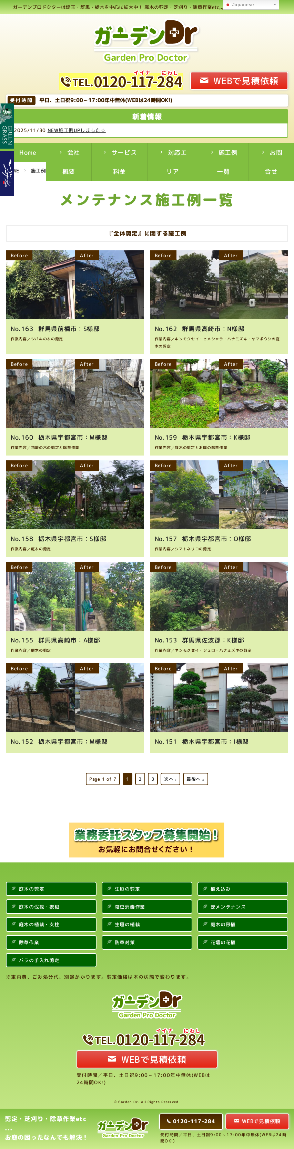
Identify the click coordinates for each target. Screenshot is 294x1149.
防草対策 (125, 941)
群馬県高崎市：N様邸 (200, 328)
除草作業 (29, 941)
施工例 (38, 170)
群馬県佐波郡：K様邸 (200, 639)
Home (28, 152)
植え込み (221, 888)
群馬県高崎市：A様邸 (56, 639)
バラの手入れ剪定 (39, 959)
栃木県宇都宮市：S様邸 (59, 538)
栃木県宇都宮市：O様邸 (203, 538)
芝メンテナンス (228, 905)
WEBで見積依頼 (245, 80)
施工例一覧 (227, 162)
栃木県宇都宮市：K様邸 (203, 436)
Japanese (239, 5)
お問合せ (273, 162)
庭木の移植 (223, 923)
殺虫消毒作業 (130, 905)
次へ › (170, 778)
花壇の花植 (223, 941)
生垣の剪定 (127, 888)
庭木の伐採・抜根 (39, 905)
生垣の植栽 (127, 923)
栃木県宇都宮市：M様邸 (59, 436)
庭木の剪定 (31, 888)
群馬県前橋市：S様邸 (55, 328)
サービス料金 (124, 162)
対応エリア (176, 162)
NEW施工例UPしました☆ (82, 130)
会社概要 (71, 162)
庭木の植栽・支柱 (39, 923)
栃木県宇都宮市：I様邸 (202, 740)
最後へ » (195, 778)
